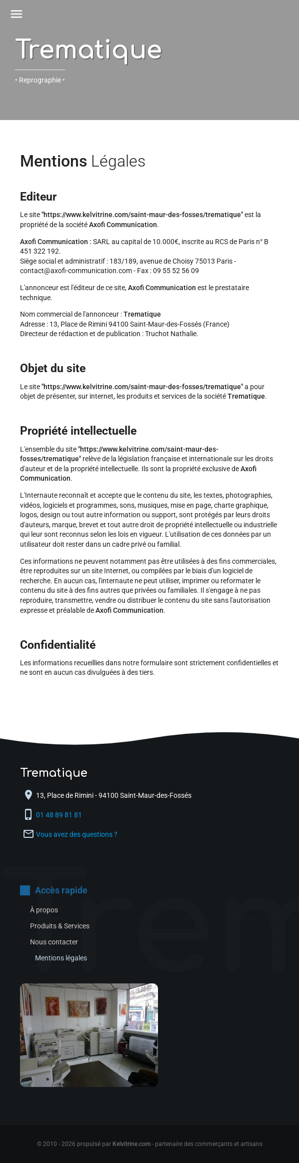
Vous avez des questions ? (77, 834)
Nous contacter (54, 942)
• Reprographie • (40, 80)
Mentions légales (61, 958)
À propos (44, 910)
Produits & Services (60, 926)
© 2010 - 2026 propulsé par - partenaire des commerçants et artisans (149, 1143)
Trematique (88, 51)
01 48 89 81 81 (60, 815)
